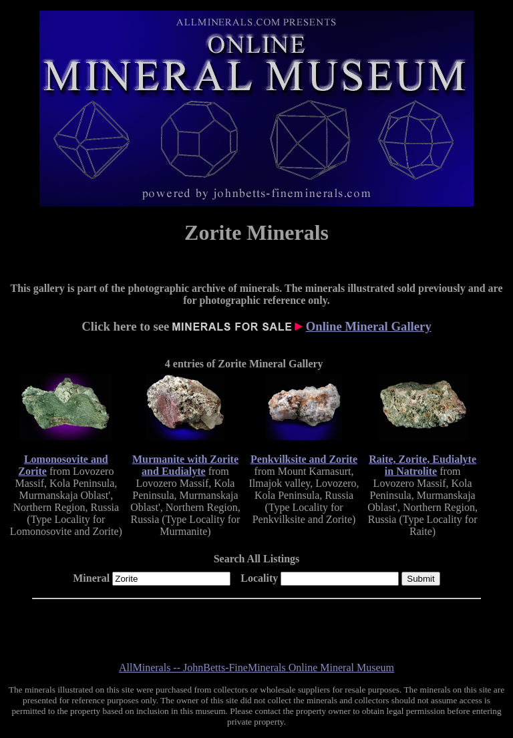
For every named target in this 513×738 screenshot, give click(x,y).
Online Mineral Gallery (369, 326)
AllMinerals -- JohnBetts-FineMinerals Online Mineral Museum (256, 667)
